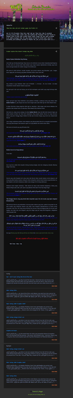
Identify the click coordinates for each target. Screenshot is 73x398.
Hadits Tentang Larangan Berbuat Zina (15, 317)
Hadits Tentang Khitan (11, 290)
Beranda (10, 17)
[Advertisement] (65, 41)
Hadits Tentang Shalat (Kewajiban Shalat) (15, 304)
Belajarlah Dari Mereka (11, 330)
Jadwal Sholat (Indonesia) (28, 17)
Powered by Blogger (36, 391)
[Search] (68, 4)
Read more (54, 286)
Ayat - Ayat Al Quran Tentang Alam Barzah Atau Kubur (19, 277)
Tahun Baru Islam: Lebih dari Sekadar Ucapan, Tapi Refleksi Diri (21, 28)
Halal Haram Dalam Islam (16, 244)
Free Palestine (40, 17)
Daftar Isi (17, 17)
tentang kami (50, 17)
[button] (56, 28)
